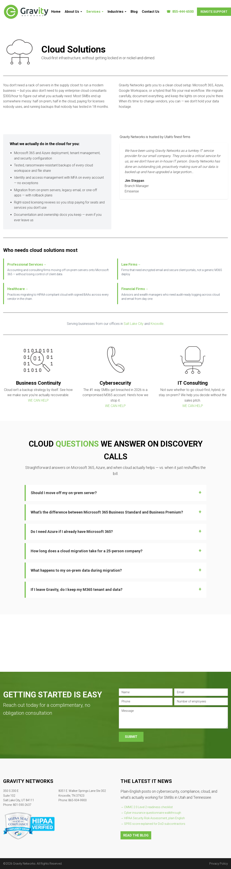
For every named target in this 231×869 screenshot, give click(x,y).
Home (56, 12)
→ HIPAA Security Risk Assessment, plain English (153, 818)
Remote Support (214, 11)
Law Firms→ (131, 264)
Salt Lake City (133, 324)
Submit (131, 737)
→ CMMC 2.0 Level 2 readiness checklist (147, 807)
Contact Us (150, 12)
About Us (73, 12)
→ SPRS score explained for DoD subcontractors (153, 823)
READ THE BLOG (135, 835)
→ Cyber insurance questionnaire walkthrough (151, 812)
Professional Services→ (26, 264)
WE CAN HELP (38, 400)
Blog (134, 12)
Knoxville (157, 324)
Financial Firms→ (134, 289)
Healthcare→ (17, 289)
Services (94, 12)
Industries (117, 12)
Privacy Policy (218, 863)
